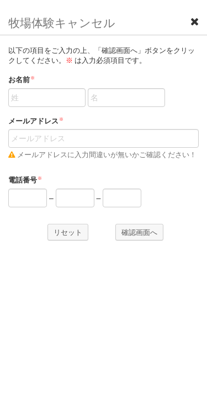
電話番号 (25, 180)
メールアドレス (35, 121)
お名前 (21, 80)
